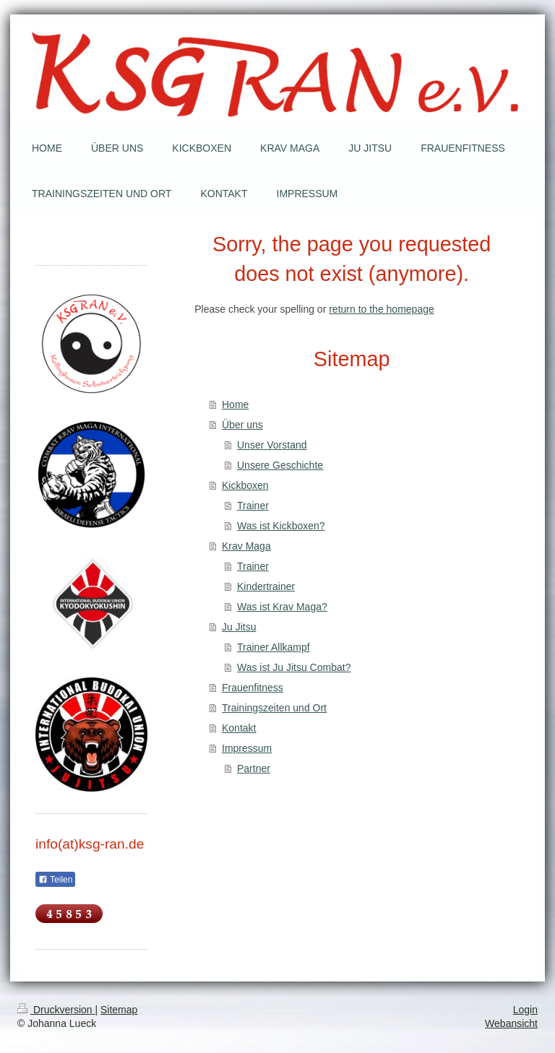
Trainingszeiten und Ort (274, 708)
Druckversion (56, 1009)
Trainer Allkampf (273, 647)
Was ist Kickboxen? (281, 526)
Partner (253, 768)
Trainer (253, 505)
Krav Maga (246, 546)
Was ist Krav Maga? (282, 606)
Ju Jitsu (239, 627)
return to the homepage (381, 309)
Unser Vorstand (272, 445)
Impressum (247, 748)
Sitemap (118, 1009)
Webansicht (511, 1023)
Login (525, 1009)
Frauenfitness (252, 687)
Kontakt (239, 728)
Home (235, 404)
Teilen (55, 880)
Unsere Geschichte (280, 465)
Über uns (242, 424)
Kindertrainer (266, 586)
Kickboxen (245, 485)
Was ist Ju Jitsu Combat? (293, 667)
